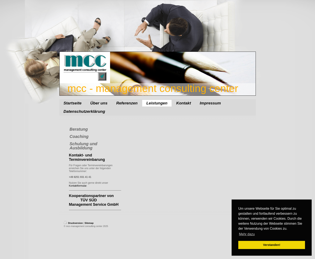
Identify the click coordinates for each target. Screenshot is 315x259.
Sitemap (89, 223)
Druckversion (73, 223)
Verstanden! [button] (271, 245)
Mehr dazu (247, 234)
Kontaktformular (78, 185)
